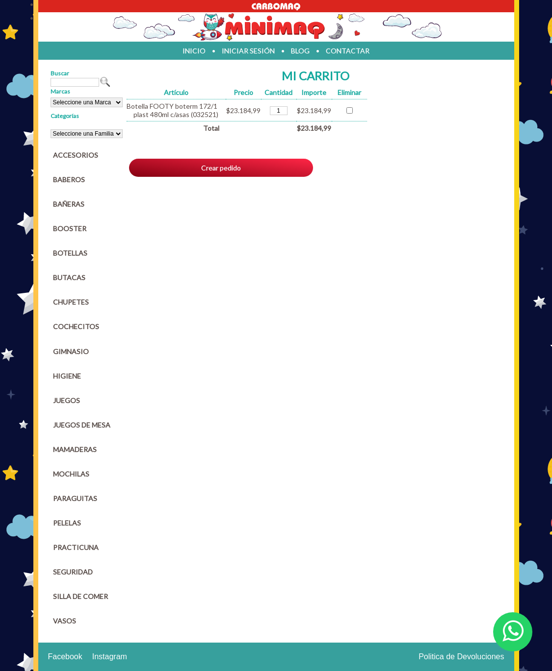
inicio (194, 51)
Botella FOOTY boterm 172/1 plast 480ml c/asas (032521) (173, 110)
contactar (347, 51)
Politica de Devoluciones (461, 656)
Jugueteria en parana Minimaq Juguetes (276, 27)
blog (300, 51)
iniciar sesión (248, 51)
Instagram (109, 656)
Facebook (65, 656)
